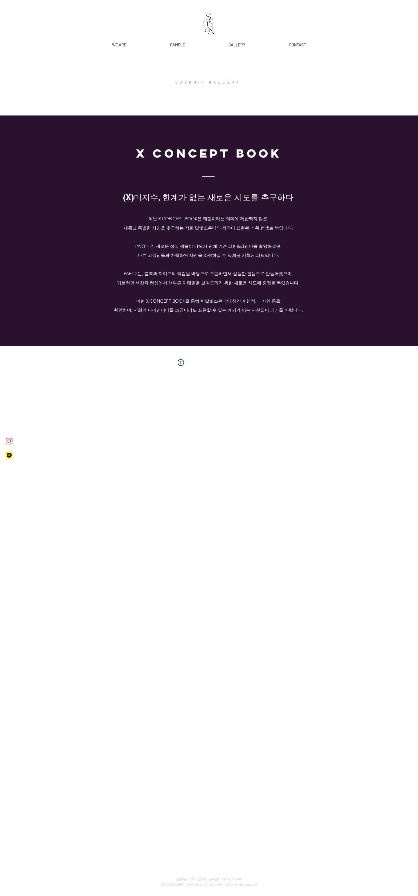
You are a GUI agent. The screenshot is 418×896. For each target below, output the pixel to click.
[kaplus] (9, 455)
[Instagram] (9, 441)
